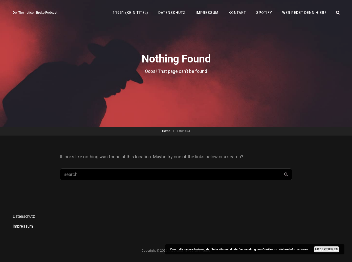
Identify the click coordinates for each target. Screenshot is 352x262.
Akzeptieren (326, 249)
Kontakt (237, 13)
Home (166, 131)
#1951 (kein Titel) (130, 13)
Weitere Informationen (293, 249)
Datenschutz (172, 13)
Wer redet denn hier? (304, 13)
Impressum (207, 13)
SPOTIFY (264, 13)
